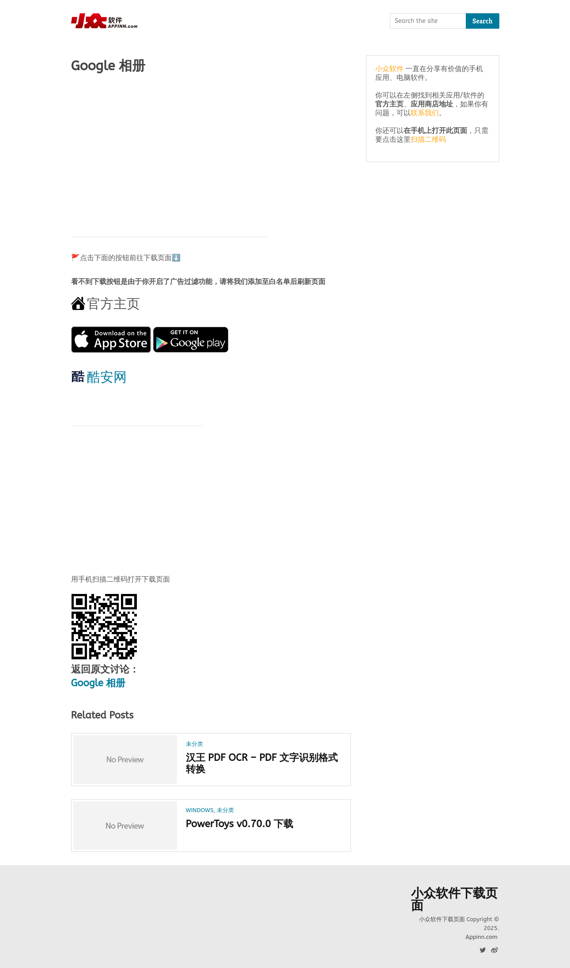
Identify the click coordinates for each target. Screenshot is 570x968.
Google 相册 (98, 683)
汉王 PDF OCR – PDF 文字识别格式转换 (262, 763)
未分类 (194, 744)
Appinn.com (481, 937)
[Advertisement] (211, 150)
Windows (200, 810)
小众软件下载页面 (454, 899)
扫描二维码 (428, 139)
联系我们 (425, 113)
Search (482, 21)
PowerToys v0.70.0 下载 (239, 824)
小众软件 (389, 68)
